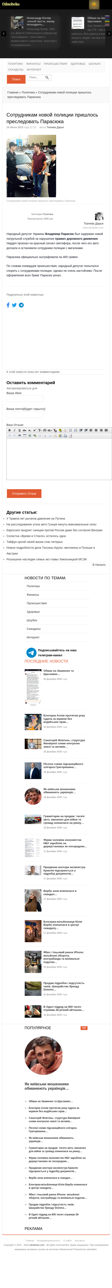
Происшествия (55, 64)
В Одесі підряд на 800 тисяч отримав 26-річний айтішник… (64, 1008)
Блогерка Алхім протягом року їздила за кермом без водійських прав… (64, 718)
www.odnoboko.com (93, 227)
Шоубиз (94, 64)
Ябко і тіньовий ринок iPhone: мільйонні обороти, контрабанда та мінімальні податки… (64, 957)
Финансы (33, 64)
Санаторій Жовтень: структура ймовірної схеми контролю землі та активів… (64, 743)
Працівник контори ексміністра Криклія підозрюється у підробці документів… (64, 870)
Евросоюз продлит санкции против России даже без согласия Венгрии (54, 530)
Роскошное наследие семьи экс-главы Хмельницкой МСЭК (46, 559)
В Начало (99, 564)
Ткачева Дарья (55, 127)
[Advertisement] (79, 155)
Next (109, 33)
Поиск (16, 79)
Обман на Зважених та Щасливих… (59, 672)
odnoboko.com (36, 1245)
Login (84, 4)
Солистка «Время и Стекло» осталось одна (36, 536)
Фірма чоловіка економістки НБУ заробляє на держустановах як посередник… (65, 843)
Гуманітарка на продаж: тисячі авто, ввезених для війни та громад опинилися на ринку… (64, 819)
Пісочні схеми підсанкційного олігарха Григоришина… (63, 765)
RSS (94, 4)
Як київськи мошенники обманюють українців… (60, 791)
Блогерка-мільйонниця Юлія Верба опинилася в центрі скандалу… (63, 925)
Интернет (34, 70)
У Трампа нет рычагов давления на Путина (35, 518)
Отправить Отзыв (24, 493)
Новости (11, 4)
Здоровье (78, 64)
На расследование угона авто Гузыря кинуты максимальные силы (51, 524)
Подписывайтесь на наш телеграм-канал (51, 653)
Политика (15, 64)
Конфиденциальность (49, 1240)
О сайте (67, 1240)
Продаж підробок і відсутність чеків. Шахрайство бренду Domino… (64, 986)
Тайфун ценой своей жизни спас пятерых (34, 541)
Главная (12, 92)
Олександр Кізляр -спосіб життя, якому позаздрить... (41, 21)
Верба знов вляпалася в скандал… (51, 1177)
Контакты (80, 1240)
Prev (3, 33)
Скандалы (15, 70)
